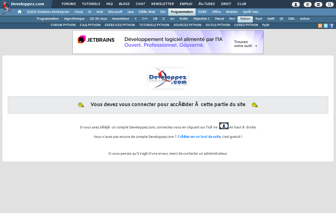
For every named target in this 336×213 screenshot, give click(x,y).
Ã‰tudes (206, 4)
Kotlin (184, 19)
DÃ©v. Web (147, 12)
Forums (68, 4)
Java (130, 12)
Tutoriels (91, 4)
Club (241, 4)
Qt (281, 19)
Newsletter (162, 4)
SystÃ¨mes (250, 12)
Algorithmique (74, 19)
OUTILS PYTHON (218, 25)
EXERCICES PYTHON (120, 25)
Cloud (78, 12)
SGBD (202, 12)
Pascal (219, 19)
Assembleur (120, 19)
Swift (270, 19)
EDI (163, 12)
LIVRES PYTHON (246, 25)
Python (245, 19)
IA (89, 12)
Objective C (201, 19)
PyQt (265, 25)
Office (216, 12)
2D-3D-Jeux (98, 19)
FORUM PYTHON (63, 25)
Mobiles (232, 12)
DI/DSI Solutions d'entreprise (48, 12)
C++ (145, 19)
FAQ (109, 4)
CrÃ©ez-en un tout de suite (198, 137)
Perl (232, 19)
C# (155, 19)
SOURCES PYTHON (187, 25)
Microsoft (115, 12)
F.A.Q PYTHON (90, 25)
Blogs (124, 4)
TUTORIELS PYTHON (154, 25)
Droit (226, 4)
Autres (305, 19)
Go (172, 19)
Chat (140, 4)
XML (291, 19)
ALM (99, 12)
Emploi (186, 4)
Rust (258, 19)
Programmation (182, 12)
